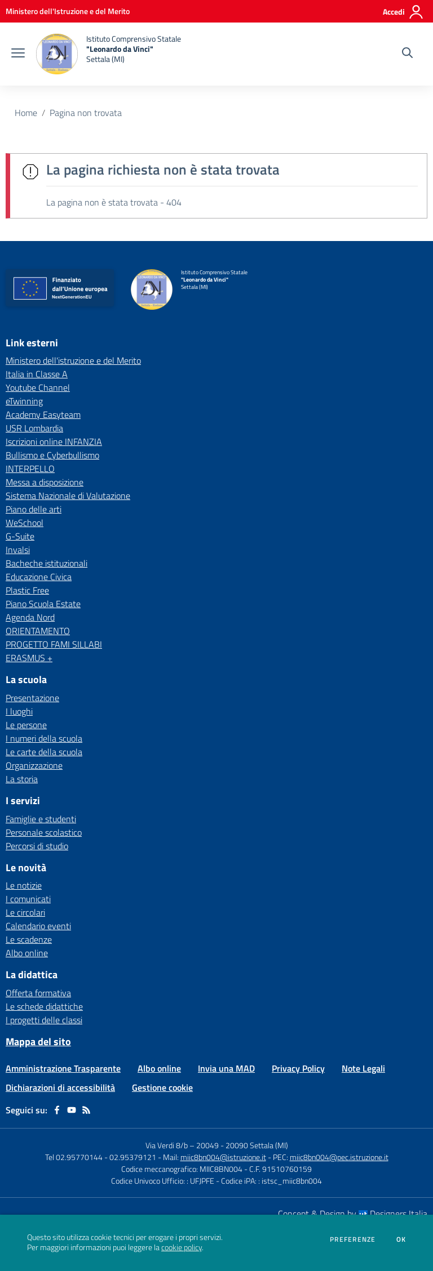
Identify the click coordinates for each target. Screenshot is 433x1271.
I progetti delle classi (44, 1020)
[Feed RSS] (86, 1110)
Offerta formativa (38, 993)
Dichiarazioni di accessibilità (60, 1087)
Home (26, 112)
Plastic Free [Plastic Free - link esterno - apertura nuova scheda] (27, 590)
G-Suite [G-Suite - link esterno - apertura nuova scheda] (20, 536)
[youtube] (72, 1110)
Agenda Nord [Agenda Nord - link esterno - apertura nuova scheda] (30, 617)
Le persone (26, 725)
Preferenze (352, 1239)
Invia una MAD (226, 1068)
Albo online (27, 953)
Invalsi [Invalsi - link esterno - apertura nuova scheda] (18, 549)
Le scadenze (29, 939)
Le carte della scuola (44, 752)
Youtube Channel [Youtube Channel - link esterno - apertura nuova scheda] (38, 387)
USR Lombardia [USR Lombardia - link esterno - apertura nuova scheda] (34, 428)
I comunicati (28, 899)
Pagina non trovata (86, 112)
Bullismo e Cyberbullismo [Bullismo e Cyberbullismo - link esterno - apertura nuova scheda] (52, 455)
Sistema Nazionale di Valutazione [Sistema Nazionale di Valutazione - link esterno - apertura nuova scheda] (68, 495)
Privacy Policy (298, 1068)
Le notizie (24, 885)
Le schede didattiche (44, 1006)
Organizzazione (34, 765)
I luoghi (19, 711)
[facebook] (57, 1110)
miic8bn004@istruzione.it (223, 1157)
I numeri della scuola (44, 738)
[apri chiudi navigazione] (18, 54)
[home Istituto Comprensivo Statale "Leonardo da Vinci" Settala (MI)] (108, 54)
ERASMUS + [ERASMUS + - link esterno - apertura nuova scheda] (29, 658)
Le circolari (25, 912)
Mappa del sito (38, 1041)
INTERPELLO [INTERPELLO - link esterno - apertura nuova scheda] (30, 468)
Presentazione (32, 697)
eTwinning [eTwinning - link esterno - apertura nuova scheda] (24, 401)
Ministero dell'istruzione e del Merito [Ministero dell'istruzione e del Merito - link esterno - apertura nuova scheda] (73, 360)
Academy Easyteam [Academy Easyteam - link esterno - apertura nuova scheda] (43, 414)
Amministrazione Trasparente (63, 1068)
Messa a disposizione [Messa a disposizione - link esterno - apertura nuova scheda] (44, 482)
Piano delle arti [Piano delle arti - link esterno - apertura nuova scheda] (33, 509)
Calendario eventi (38, 926)
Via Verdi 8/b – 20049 (182, 1145)
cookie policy (181, 1247)
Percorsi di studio (37, 846)
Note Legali (363, 1068)
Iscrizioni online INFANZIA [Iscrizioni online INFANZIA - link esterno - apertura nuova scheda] (54, 441)
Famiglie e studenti (41, 819)
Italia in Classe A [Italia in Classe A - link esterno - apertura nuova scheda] (37, 374)
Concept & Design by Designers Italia (352, 1213)
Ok (401, 1239)
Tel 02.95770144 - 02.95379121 (101, 1157)
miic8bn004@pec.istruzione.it (339, 1157)
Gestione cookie (162, 1087)
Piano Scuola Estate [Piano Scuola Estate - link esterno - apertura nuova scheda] (43, 603)
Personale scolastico (44, 832)
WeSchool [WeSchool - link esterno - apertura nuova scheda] (24, 522)
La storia (22, 779)
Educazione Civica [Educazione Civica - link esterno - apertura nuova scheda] (39, 576)
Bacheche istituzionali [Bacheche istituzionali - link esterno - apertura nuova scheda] (46, 563)
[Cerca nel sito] (407, 54)
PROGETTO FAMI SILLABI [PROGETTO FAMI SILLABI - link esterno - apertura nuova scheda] (54, 644)
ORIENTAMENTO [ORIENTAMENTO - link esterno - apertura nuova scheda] (38, 630)
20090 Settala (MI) (257, 1145)
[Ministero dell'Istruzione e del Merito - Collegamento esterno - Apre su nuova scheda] (68, 11)
